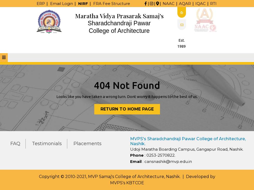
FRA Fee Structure (111, 3)
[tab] (4, 57)
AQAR (185, 3)
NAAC (169, 3)
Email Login (61, 3)
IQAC (200, 3)
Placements (87, 143)
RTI (213, 3)
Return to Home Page (130, 110)
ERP (41, 3)
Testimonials (47, 143)
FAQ (15, 143)
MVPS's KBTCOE (127, 182)
